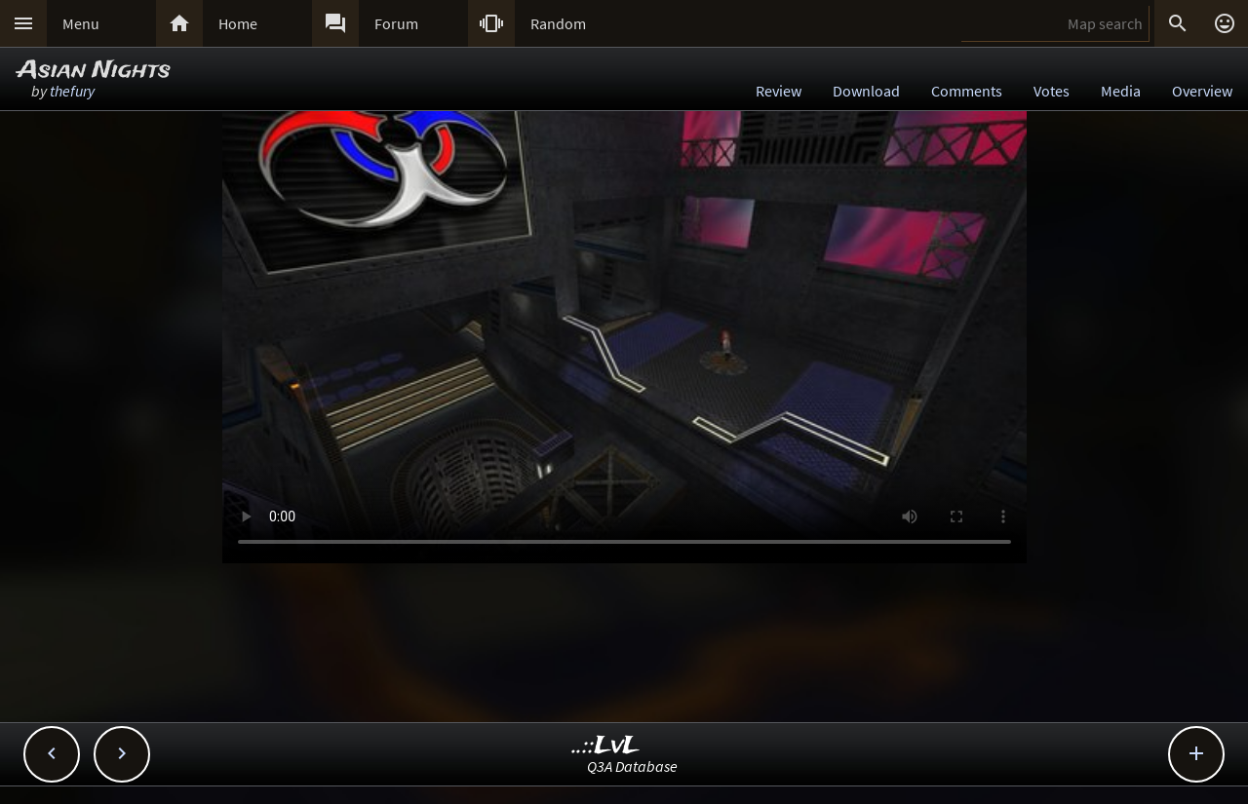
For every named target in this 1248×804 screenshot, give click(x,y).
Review (778, 90)
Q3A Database (632, 766)
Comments (966, 90)
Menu (80, 23)
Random (558, 23)
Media (1121, 90)
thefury (72, 90)
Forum (396, 23)
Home (237, 23)
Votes (1052, 90)
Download (866, 90)
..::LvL (606, 746)
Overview (1202, 90)
